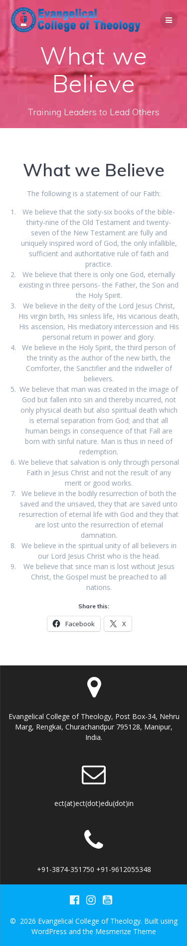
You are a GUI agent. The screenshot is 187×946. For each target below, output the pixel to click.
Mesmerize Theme (125, 931)
